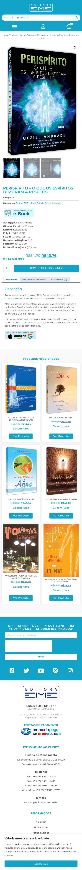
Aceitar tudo (41, 864)
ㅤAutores (14, 35)
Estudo (40, 203)
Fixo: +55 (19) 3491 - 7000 (41, 776)
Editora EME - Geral (26, 203)
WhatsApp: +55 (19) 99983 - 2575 (41, 790)
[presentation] (28, 646)
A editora (41, 822)
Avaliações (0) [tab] (59, 280)
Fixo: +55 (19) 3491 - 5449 (41, 781)
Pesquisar (76, 17)
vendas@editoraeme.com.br (41, 802)
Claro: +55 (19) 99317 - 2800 (41, 786)
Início (5, 35)
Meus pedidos (41, 833)
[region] (41, 852)
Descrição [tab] (11, 280)
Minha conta (41, 827)
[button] (14, 26)
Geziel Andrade (28, 35)
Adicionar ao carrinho (46, 268)
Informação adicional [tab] (34, 280)
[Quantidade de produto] (7, 268)
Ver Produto (21, 436)
